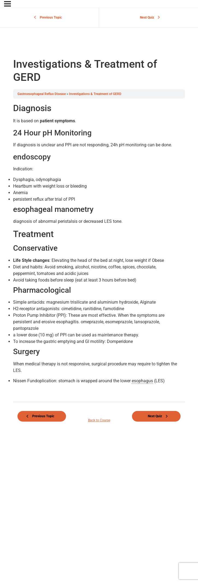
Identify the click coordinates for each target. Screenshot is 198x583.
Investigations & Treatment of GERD (95, 94)
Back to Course (99, 420)
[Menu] (7, 4)
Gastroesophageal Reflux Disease (42, 94)
